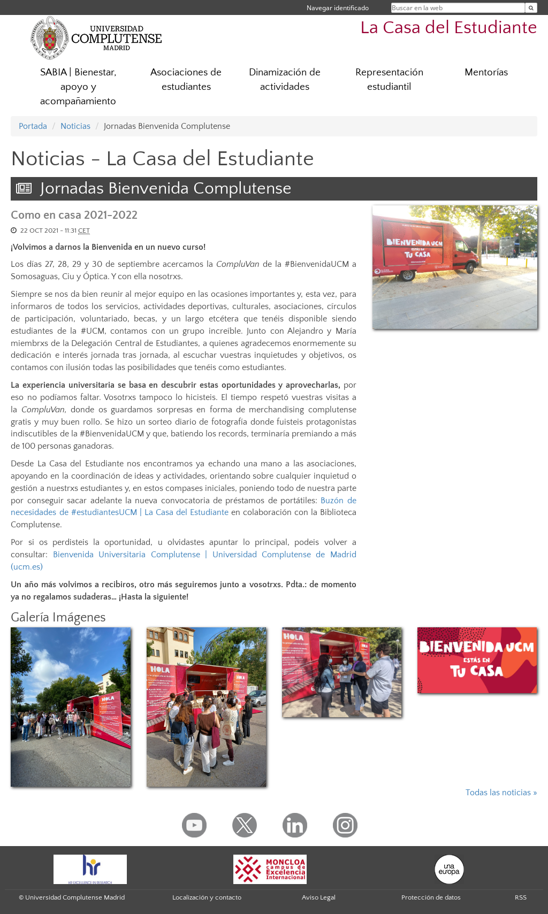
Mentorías (486, 72)
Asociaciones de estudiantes (186, 80)
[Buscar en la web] (531, 8)
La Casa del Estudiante (448, 28)
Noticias (75, 126)
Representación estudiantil (389, 80)
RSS (521, 897)
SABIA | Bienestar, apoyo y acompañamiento (78, 87)
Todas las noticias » (501, 792)
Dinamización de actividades (285, 80)
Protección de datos (431, 897)
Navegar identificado (338, 7)
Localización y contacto (206, 897)
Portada (33, 126)
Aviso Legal (319, 897)
